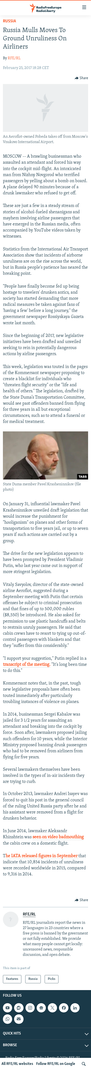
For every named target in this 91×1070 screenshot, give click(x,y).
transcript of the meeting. (26, 664)
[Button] (81, 78)
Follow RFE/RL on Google (55, 1064)
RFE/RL (14, 58)
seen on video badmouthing (58, 837)
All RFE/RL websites (17, 1064)
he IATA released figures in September (42, 856)
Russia (9, 21)
